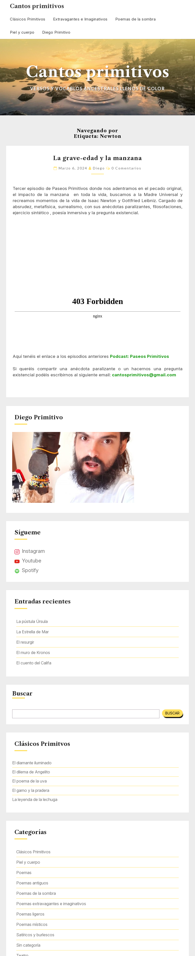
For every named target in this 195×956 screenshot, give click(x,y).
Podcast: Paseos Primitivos (139, 356)
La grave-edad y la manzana (97, 158)
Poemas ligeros (30, 914)
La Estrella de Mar (32, 631)
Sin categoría (28, 945)
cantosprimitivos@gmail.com (144, 374)
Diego (99, 168)
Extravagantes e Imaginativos (80, 19)
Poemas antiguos (32, 882)
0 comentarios (126, 168)
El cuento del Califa (33, 662)
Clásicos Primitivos (27, 19)
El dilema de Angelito (31, 771)
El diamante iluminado (32, 762)
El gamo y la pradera (30, 790)
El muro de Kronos (33, 652)
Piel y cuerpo (22, 32)
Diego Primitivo (56, 32)
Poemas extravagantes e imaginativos (51, 903)
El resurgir (25, 642)
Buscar (22, 694)
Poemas (23, 872)
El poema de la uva (29, 781)
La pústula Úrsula (32, 621)
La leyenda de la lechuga (34, 799)
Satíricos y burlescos (35, 934)
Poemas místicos (31, 924)
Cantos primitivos (37, 6)
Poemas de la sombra (135, 19)
